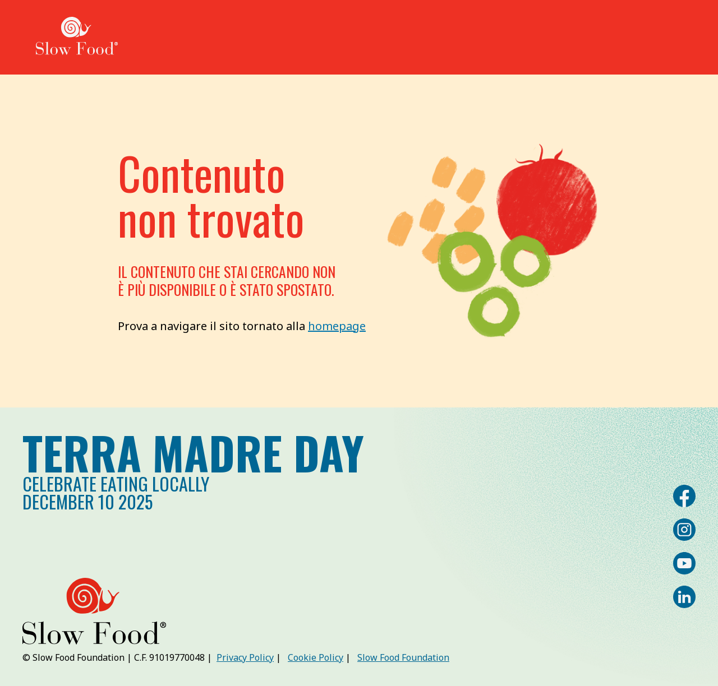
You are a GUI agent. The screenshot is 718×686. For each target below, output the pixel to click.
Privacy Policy (245, 657)
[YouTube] (684, 563)
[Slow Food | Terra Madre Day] (77, 37)
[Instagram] (684, 529)
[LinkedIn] (684, 597)
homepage (337, 325)
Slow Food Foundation (403, 657)
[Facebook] (684, 496)
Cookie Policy (315, 657)
